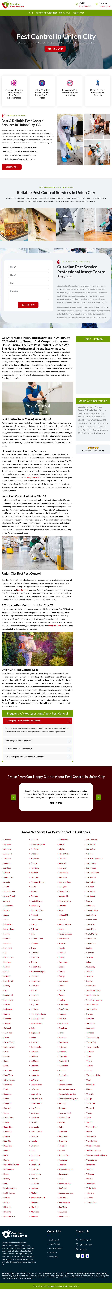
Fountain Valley (37, 910)
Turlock (89, 1066)
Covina (6, 1122)
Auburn (6, 915)
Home (30, 13)
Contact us (64, 13)
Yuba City (90, 1193)
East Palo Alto (9, 1193)
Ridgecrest (63, 1136)
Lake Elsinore (36, 1103)
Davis (5, 1155)
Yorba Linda (91, 1188)
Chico (5, 1061)
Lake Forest (35, 1108)
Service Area (78, 13)
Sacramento (63, 1174)
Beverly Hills (8, 981)
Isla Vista (34, 1042)
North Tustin (64, 938)
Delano (6, 1160)
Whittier (89, 1169)
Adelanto (7, 839)
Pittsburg (62, 1047)
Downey (6, 1179)
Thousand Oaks (92, 1047)
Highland (34, 1004)
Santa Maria (91, 929)
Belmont (6, 967)
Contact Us (53, 1252)
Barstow (6, 938)
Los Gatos (35, 1183)
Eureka (34, 863)
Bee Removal (54, 1240)
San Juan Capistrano (94, 858)
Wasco (89, 1132)
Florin (33, 887)
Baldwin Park (8, 929)
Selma (88, 962)
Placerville (63, 1056)
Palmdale (62, 1014)
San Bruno (63, 1188)
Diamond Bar (8, 1169)
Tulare (89, 1061)
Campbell (7, 1023)
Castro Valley (8, 1042)
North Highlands (65, 934)
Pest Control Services (46, 13)
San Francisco (91, 839)
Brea (5, 990)
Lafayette (35, 1089)
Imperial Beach (37, 1023)
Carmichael (8, 1033)
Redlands (62, 1108)
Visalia (89, 1113)
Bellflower (7, 962)
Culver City (8, 1127)
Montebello (63, 873)
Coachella (7, 1094)
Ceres (5, 1052)
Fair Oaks (35, 868)
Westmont (90, 1165)
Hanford (34, 976)
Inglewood (35, 1033)
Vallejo (89, 1099)
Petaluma (62, 1037)
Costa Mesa (8, 1117)
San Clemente (64, 1202)
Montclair (63, 868)
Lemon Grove (36, 1132)
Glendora (35, 957)
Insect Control (54, 1244)
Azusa (5, 920)
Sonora (89, 981)
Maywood (35, 1212)
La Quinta (35, 1075)
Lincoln (34, 1141)
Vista (88, 1117)
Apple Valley (8, 877)
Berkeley (7, 976)
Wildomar (90, 1174)
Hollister (34, 1009)
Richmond (63, 1132)
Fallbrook (35, 877)
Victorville (90, 1103)
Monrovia (63, 863)
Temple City (91, 1042)
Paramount (63, 1023)
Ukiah (88, 1080)
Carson (6, 1037)
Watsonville (91, 1136)
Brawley (6, 986)
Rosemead (63, 1160)
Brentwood (8, 995)
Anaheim (7, 863)
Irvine (33, 1037)
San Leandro (91, 863)
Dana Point (7, 1146)
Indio (33, 1028)
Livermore (35, 1146)
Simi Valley (90, 967)
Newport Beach (65, 924)
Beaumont (7, 948)
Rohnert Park (64, 1155)
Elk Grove (35, 849)
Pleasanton (63, 1066)
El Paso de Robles (38, 844)
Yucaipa (89, 1197)
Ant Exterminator (55, 1248)
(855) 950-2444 (85, 6)
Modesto (62, 858)
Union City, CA (105, 6)
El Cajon (6, 1202)
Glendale (34, 953)
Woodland (90, 1183)
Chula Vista (8, 1075)
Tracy (88, 1056)
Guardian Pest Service (55, 1286)
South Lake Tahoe (93, 990)
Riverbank (63, 1141)
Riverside (62, 1146)
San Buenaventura (66, 1193)
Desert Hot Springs (11, 1165)
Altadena (7, 858)
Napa (61, 910)
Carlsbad (7, 1028)
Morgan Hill (63, 896)
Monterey (63, 877)
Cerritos (6, 1056)
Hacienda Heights (38, 971)
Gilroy (33, 948)
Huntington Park (38, 1018)
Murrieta (62, 905)
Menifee (34, 1216)
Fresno (34, 924)
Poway (61, 1080)
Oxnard (62, 995)
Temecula (90, 1033)
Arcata (6, 887)
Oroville (62, 990)
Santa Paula (91, 938)
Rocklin (62, 1150)
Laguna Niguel (36, 1099)
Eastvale (6, 1197)
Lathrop (34, 1122)
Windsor (89, 1179)
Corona (6, 1113)
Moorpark (63, 887)
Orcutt (61, 986)
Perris (61, 1033)
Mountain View (65, 901)
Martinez (34, 1207)
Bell (4, 953)
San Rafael (90, 891)
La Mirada (35, 1061)
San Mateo (90, 882)
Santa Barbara (92, 910)
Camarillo (7, 1018)
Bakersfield (8, 924)
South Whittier (92, 1004)
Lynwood (34, 1188)
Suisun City (90, 1023)
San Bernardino (65, 1183)
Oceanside (63, 962)
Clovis (5, 1089)
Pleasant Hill (64, 1061)
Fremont (34, 915)
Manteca (34, 1202)
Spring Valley (91, 1009)
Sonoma (89, 976)
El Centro (7, 1207)
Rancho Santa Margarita (68, 1099)
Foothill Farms (36, 901)
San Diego (63, 1207)
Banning (6, 934)
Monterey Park (65, 882)
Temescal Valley (92, 1037)
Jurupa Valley (36, 1047)
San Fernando (64, 1216)
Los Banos (35, 1179)
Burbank (6, 1004)
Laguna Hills (36, 1094)
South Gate (90, 986)
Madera (34, 1193)
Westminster (91, 1160)
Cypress (6, 1136)
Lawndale (35, 1127)
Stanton (89, 1014)
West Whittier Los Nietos (96, 1155)
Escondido (35, 858)
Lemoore (34, 1136)
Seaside (89, 957)
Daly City (7, 1141)
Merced (62, 844)
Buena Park (8, 1000)
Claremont (7, 1084)
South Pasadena (92, 995)
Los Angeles (36, 1174)
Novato (62, 948)
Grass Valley (36, 967)
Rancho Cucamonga (67, 1089)
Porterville (63, 1075)
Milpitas (62, 849)
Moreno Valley (64, 891)
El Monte (34, 839)
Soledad (89, 971)
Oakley (62, 957)
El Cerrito (7, 1212)
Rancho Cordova (65, 1084)
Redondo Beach (65, 1113)
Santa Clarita (91, 920)
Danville (6, 1150)
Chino (5, 1066)
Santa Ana (90, 905)
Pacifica (62, 1000)
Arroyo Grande (9, 896)
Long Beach (35, 1165)
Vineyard (90, 1108)
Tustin (89, 1070)
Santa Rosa (90, 943)
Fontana (34, 896)
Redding (62, 1103)
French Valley (36, 920)
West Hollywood (93, 1146)
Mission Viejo (64, 854)
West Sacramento (93, 1150)
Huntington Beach (38, 1014)
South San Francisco (94, 1000)
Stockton (90, 1018)
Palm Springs (64, 1009)
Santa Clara (91, 915)
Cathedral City (9, 1047)
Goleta (34, 962)
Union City (90, 1084)
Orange (62, 976)
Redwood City (64, 1117)
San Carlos (63, 1197)
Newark (62, 920)
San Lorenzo (91, 868)
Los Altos (35, 1169)
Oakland (62, 953)
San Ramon (90, 896)
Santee (89, 948)
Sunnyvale (90, 1028)
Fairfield (34, 873)
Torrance (90, 1052)
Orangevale (63, 981)
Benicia (6, 971)
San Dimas (63, 1212)
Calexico (6, 1014)
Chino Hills (7, 1070)
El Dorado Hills (9, 1216)
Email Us (83, 1250)
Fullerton (34, 929)
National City (64, 915)
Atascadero (8, 905)
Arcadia (6, 882)
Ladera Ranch (36, 1084)
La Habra (34, 1052)
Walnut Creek (91, 1127)
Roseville (62, 1165)
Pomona (62, 1070)
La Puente (35, 1070)
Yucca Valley (91, 1202)
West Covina (91, 1141)
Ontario (62, 971)
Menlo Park (63, 839)
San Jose (89, 854)
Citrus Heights (9, 1080)
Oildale (62, 967)
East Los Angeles (10, 1188)
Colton (6, 1099)
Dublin (5, 1183)
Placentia (62, 1052)
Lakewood (35, 1113)
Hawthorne (35, 981)
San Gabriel (90, 844)
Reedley (62, 1122)
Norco (61, 929)
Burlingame (8, 1009)
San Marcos (91, 877)
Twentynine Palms (93, 1075)
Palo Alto (62, 1018)
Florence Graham (38, 882)
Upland (89, 1089)
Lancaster (35, 1117)
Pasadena (63, 1028)
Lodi (33, 1150)
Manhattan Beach (38, 1197)
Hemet (34, 990)
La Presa (34, 1066)
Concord (7, 1108)
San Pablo (90, 887)
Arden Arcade (9, 891)
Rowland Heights (66, 1169)
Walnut (89, 1122)
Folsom (34, 891)
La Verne (34, 1080)
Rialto (61, 1127)
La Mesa (34, 1056)
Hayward (35, 986)
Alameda (7, 844)
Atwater (6, 910)
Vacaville (90, 1094)
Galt (33, 934)
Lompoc (34, 1160)
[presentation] (13, 797)
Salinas (61, 1179)
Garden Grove (37, 938)
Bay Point (7, 943)
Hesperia (34, 1000)
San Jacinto (90, 849)
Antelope (7, 868)
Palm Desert (64, 1004)
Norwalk (62, 943)
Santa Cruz (90, 924)
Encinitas (34, 854)
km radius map (93, 368)
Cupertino (7, 1132)
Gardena (34, 943)
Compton (7, 1103)
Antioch (6, 873)
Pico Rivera (63, 1042)
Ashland (6, 901)
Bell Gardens (8, 957)
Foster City (35, 905)
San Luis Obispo (92, 873)
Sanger (89, 901)
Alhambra (7, 849)
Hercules (34, 995)
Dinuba (6, 1174)
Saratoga (90, 953)
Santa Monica (91, 934)
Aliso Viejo (7, 854)
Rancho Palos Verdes (67, 1094)
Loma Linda (35, 1155)
